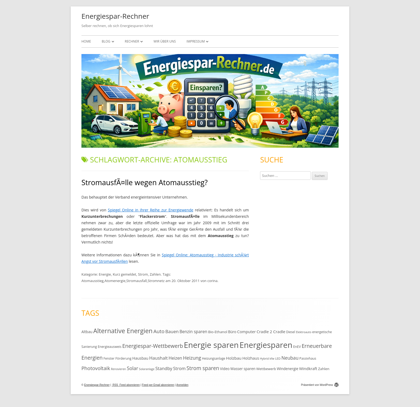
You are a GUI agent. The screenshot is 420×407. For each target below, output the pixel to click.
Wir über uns (164, 41)
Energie (105, 274)
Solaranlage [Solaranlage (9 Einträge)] (147, 369)
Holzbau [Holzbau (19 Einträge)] (234, 358)
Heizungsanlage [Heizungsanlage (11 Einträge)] (213, 358)
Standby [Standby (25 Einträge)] (163, 368)
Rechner (132, 41)
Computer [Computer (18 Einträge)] (246, 331)
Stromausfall (136, 280)
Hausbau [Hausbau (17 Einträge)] (140, 358)
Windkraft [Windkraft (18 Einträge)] (308, 368)
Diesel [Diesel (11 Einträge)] (290, 332)
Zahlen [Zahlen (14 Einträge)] (323, 368)
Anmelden (182, 384)
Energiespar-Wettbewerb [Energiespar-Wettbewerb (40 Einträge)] (152, 345)
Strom (143, 274)
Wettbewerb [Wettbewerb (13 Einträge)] (266, 368)
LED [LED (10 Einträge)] (277, 358)
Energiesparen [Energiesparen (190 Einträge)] (265, 345)
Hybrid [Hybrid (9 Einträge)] (264, 358)
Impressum (195, 41)
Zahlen (155, 274)
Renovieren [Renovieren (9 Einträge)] (118, 369)
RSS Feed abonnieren (126, 384)
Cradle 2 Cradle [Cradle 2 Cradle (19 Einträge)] (271, 331)
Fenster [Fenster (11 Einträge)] (108, 358)
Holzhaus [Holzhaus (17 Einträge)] (250, 358)
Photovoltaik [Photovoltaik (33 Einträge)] (95, 368)
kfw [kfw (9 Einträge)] (272, 358)
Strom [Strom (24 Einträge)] (179, 368)
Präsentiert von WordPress (320, 384)
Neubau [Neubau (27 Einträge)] (290, 358)
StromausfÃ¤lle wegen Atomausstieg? (144, 182)
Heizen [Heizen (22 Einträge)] (175, 358)
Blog (106, 41)
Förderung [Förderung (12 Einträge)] (123, 358)
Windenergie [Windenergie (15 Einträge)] (287, 368)
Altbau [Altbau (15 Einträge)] (86, 331)
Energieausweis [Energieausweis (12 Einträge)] (109, 346)
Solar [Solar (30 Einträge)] (132, 368)
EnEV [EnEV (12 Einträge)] (297, 346)
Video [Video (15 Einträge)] (225, 368)
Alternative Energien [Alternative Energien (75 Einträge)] (122, 330)
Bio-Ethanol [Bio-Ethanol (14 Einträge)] (217, 331)
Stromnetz (156, 280)
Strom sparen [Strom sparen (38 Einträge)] (202, 368)
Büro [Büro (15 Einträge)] (232, 331)
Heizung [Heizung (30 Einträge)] (192, 358)
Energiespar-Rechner (115, 16)
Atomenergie (114, 280)
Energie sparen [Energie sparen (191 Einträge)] (211, 345)
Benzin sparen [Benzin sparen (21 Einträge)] (193, 331)
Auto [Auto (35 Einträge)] (159, 331)
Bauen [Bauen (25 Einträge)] (172, 331)
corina (212, 280)
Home (86, 41)
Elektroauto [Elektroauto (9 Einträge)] (303, 332)
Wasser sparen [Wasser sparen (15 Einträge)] (243, 368)
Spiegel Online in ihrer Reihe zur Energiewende (150, 209)
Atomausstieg (92, 280)
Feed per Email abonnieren (158, 384)
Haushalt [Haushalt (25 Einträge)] (158, 358)
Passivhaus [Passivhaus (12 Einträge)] (307, 358)
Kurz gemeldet (124, 274)
